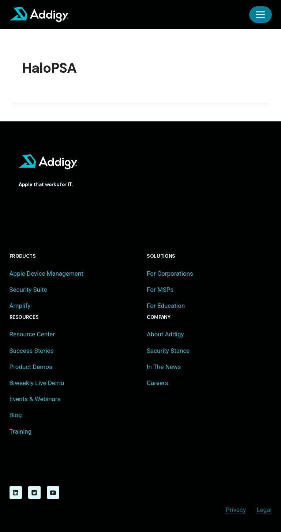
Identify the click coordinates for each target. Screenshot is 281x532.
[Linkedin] (16, 492)
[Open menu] (260, 14)
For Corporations (170, 273)
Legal (263, 509)
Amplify (20, 305)
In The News (164, 366)
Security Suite (28, 289)
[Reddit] (34, 492)
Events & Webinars (35, 399)
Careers (157, 382)
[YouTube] (53, 492)
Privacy (236, 509)
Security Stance (168, 350)
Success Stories (32, 350)
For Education (166, 305)
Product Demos (31, 366)
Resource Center (32, 334)
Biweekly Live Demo (37, 382)
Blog (16, 415)
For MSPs (160, 289)
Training (21, 431)
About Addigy (165, 334)
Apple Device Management (46, 273)
